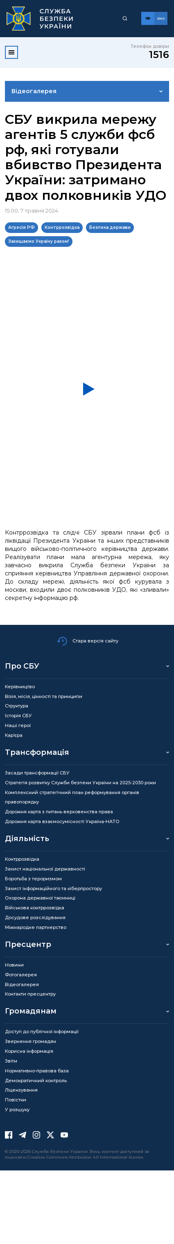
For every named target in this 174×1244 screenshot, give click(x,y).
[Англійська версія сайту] (160, 18)
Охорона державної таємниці (40, 898)
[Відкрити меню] (11, 52)
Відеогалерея (33, 91)
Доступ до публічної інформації (42, 1031)
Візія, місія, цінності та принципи (43, 696)
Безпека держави (110, 227)
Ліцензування (21, 1090)
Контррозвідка (62, 227)
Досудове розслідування (35, 917)
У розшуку (17, 1109)
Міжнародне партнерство (35, 927)
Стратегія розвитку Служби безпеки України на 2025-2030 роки (80, 782)
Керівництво (20, 686)
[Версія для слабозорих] (147, 18)
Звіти (11, 1061)
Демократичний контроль (36, 1080)
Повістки (15, 1100)
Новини (14, 965)
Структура (16, 706)
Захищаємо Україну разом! (38, 241)
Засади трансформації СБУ (37, 773)
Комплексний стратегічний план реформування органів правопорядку (72, 797)
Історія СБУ (18, 715)
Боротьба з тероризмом (33, 879)
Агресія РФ (21, 227)
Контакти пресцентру (30, 994)
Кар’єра (14, 735)
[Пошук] (125, 18)
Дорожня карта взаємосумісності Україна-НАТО (62, 821)
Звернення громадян (30, 1041)
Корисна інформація (29, 1051)
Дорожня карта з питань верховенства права (59, 811)
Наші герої (18, 725)
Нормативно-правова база (37, 1071)
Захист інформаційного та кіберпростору (53, 888)
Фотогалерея (21, 975)
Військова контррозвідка (34, 908)
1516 (159, 54)
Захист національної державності (45, 869)
